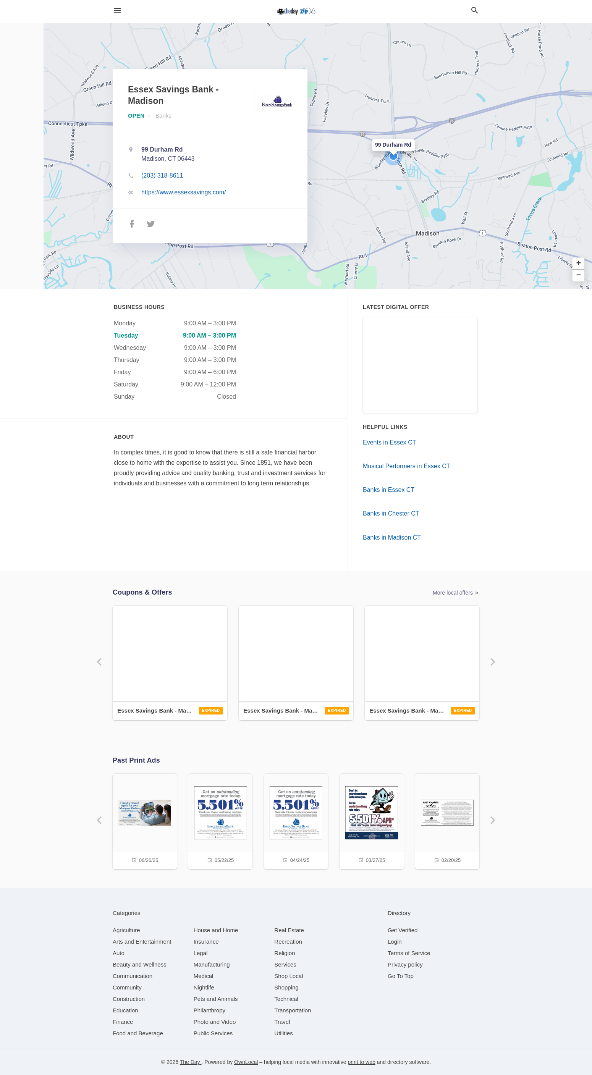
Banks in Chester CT (391, 513)
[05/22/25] (220, 820)
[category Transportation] (292, 1010)
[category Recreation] (288, 941)
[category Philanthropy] (209, 1010)
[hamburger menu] (117, 10)
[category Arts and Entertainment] (142, 941)
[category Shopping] (286, 987)
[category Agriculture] (126, 930)
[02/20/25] (447, 820)
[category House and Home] (216, 930)
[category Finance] (123, 1021)
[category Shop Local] (288, 976)
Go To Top (401, 976)
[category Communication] (132, 976)
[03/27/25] (371, 820)
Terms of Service (409, 953)
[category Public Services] (213, 1033)
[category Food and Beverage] (138, 1033)
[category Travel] (282, 1021)
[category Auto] (119, 953)
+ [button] (578, 263)
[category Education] (125, 1010)
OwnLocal (246, 1062)
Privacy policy (405, 964)
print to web (361, 1062)
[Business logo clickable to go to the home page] (296, 11)
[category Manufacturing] (212, 964)
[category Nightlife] (204, 987)
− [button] (578, 275)
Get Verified (402, 930)
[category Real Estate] (289, 930)
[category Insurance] (206, 941)
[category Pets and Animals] (216, 999)
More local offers (456, 593)
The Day (191, 1062)
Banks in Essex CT (388, 490)
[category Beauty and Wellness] (140, 964)
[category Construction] (129, 999)
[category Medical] (204, 976)
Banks (163, 115)
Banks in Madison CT (392, 537)
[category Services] (285, 964)
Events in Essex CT (389, 442)
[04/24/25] (296, 820)
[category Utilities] (283, 1033)
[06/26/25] (144, 820)
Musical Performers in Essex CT (406, 466)
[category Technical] (286, 999)
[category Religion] (284, 953)
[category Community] (127, 987)
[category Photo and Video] (215, 1021)
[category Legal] (201, 953)
